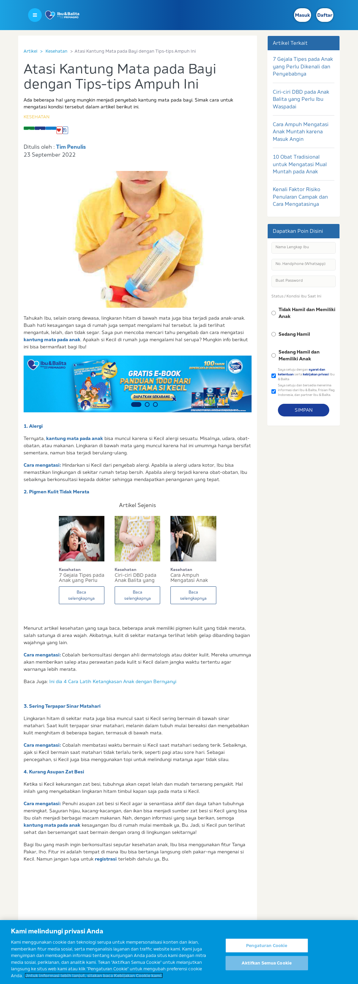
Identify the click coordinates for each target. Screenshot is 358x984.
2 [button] (147, 404)
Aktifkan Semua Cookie (267, 967)
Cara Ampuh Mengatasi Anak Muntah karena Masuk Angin (301, 131)
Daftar (324, 15)
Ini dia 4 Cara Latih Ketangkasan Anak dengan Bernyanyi (112, 681)
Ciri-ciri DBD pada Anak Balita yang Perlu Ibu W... (135, 578)
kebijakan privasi (316, 374)
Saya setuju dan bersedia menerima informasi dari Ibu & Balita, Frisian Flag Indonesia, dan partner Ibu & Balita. (306, 389)
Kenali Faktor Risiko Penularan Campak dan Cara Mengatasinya (300, 196)
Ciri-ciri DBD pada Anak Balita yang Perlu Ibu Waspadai (301, 99)
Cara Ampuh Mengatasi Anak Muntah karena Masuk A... (189, 578)
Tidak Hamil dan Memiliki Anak (307, 312)
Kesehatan (56, 51)
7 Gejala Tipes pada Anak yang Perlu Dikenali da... (81, 578)
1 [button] (136, 404)
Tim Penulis (71, 146)
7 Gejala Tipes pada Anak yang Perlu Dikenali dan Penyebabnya (303, 66)
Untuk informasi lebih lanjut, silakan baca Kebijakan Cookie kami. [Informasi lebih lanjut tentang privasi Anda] (94, 979)
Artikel (30, 51)
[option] (138, 384)
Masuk (302, 15)
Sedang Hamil (294, 334)
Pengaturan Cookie (266, 949)
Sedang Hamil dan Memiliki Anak (299, 355)
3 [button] (155, 404)
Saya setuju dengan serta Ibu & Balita (306, 374)
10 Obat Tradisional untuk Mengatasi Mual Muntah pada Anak (300, 164)
